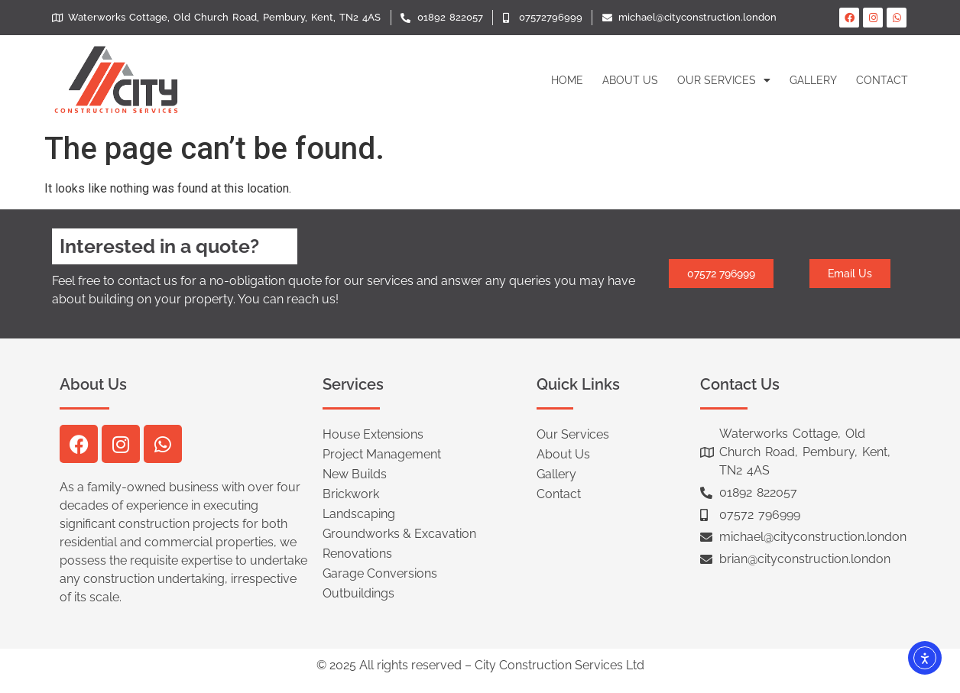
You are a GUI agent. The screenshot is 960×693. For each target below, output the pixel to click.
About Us (630, 80)
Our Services (723, 80)
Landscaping (359, 514)
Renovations (357, 553)
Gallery (813, 80)
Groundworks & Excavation (399, 533)
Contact (882, 80)
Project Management (382, 454)
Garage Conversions (380, 573)
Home (567, 80)
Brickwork (351, 494)
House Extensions (373, 434)
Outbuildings (358, 593)
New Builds (355, 474)
